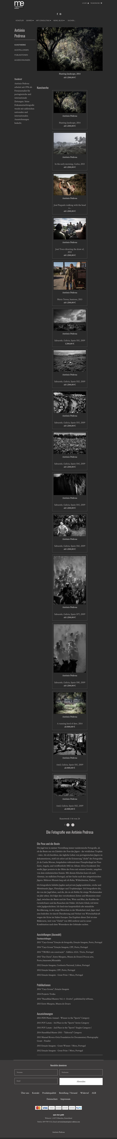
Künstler (20, 20)
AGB (94, 1093)
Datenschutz (52, 1099)
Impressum (65, 1099)
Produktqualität (49, 1093)
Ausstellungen (21, 50)
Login (85, 3)
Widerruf (84, 1093)
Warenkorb (96, 3)
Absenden (81, 1081)
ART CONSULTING (43, 20)
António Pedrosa (69, 115)
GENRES (30, 20)
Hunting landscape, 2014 (69, 73)
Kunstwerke (20, 45)
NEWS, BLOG (58, 20)
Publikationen (21, 55)
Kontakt (35, 1093)
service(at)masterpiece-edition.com (69, 1122)
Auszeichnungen (22, 60)
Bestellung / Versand (68, 1093)
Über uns (25, 1093)
